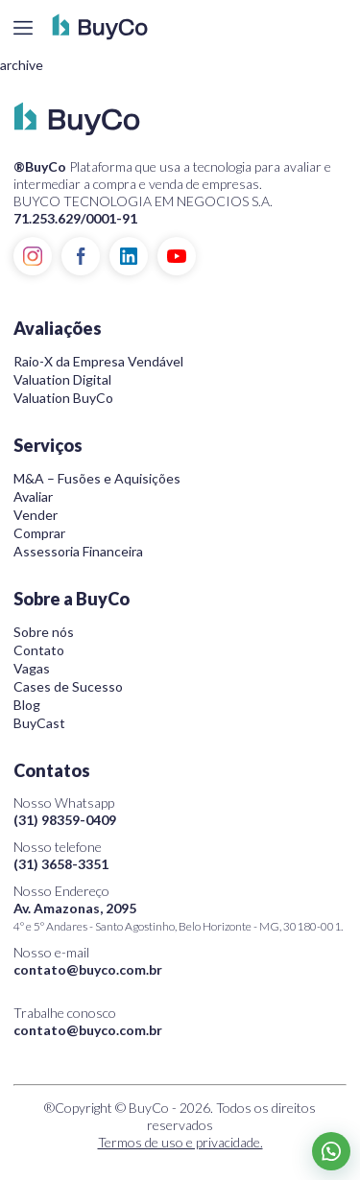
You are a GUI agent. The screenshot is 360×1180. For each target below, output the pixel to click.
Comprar (39, 533)
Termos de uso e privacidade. (180, 1142)
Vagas (31, 668)
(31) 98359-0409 (64, 820)
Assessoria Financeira (78, 551)
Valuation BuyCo (63, 397)
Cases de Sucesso (68, 686)
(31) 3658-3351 (60, 864)
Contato (38, 650)
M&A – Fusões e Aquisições (96, 478)
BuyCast (39, 723)
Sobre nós (43, 632)
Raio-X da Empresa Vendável (98, 361)
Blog (26, 704)
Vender (35, 515)
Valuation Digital (62, 379)
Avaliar (33, 496)
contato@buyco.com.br (87, 969)
